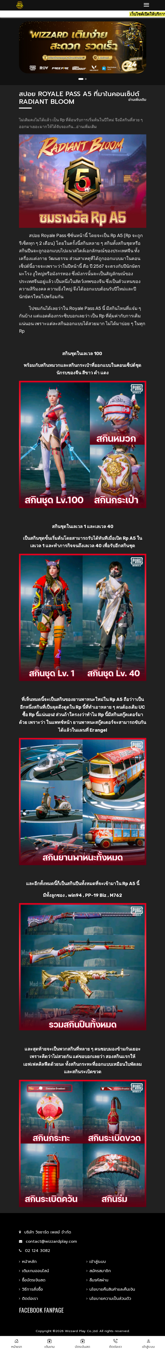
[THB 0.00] (149, 1340)
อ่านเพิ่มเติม (137, 100)
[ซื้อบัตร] (49, 1340)
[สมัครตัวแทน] (83, 1340)
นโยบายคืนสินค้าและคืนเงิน (110, 1289)
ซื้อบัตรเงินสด (32, 1280)
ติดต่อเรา (28, 1299)
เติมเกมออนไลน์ (34, 1271)
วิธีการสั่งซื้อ (31, 1289)
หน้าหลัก (28, 1262)
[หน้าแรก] (16, 1340)
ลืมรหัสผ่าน (97, 1280)
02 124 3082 (34, 1251)
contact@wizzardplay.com (48, 1241)
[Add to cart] (115, 1340)
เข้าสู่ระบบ (96, 1262)
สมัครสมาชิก (98, 1271)
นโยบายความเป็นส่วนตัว (108, 1299)
